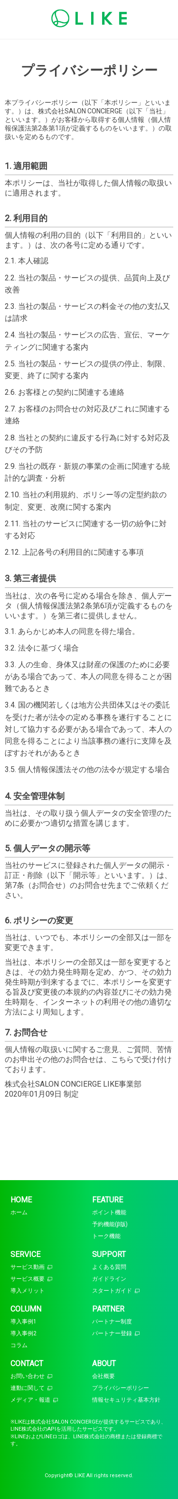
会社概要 (103, 1376)
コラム (19, 1345)
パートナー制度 (112, 1321)
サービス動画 (27, 1267)
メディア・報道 (30, 1400)
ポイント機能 (109, 1212)
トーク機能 (106, 1236)
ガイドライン (109, 1279)
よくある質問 (109, 1267)
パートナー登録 (112, 1333)
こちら (122, 1059)
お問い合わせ (27, 1376)
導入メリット (27, 1290)
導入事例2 (23, 1333)
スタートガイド (112, 1290)
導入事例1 (23, 1321)
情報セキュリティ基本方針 (126, 1400)
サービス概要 (27, 1279)
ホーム (19, 1212)
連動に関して (27, 1388)
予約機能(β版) (110, 1224)
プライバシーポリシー (120, 1388)
